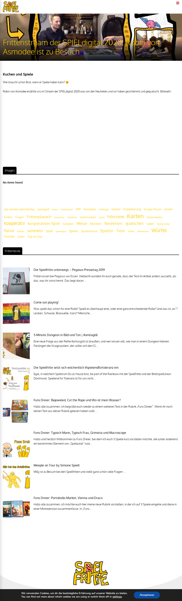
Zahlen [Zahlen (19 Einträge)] (21, 236)
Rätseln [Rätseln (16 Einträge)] (20, 231)
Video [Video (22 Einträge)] (131, 231)
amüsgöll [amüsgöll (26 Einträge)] (43, 209)
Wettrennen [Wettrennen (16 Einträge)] (143, 231)
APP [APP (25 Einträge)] (78, 209)
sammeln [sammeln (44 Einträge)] (35, 230)
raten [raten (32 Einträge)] (150, 224)
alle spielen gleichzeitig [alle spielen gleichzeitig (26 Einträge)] (19, 209)
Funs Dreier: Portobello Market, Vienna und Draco (68, 498)
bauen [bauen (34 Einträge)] (116, 209)
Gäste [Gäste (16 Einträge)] (101, 217)
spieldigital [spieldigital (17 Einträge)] (61, 231)
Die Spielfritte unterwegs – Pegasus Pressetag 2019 (69, 270)
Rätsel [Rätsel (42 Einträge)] (9, 230)
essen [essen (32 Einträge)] (168, 209)
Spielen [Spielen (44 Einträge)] (106, 230)
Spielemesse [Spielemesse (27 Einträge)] (89, 231)
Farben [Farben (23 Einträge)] (8, 217)
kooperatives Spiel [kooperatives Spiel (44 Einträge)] (44, 223)
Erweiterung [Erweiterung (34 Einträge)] (132, 209)
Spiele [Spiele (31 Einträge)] (73, 231)
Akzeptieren (147, 595)
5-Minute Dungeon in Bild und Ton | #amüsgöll (66, 335)
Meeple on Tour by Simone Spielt (57, 465)
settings (117, 597)
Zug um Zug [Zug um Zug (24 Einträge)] (34, 236)
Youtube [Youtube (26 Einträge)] (9, 236)
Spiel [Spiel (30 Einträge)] (49, 231)
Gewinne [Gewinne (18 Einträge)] (72, 217)
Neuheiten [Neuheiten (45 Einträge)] (113, 223)
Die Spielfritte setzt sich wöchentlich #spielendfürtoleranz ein (76, 367)
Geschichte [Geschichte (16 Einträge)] (59, 217)
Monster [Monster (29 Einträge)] (96, 224)
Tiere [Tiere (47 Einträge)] (120, 230)
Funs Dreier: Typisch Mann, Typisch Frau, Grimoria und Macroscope (80, 433)
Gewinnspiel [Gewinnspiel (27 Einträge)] (88, 217)
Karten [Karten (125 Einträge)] (135, 216)
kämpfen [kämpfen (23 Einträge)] (68, 223)
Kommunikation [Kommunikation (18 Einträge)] (155, 217)
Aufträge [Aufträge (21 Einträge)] (104, 209)
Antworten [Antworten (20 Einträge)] (67, 209)
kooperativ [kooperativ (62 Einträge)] (14, 223)
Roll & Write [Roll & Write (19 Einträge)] (163, 224)
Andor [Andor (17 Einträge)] (55, 209)
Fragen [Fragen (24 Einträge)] (19, 217)
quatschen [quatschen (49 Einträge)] (134, 223)
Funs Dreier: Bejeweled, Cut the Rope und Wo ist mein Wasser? (77, 400)
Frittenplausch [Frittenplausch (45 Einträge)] (39, 216)
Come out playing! (46, 302)
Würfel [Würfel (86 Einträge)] (159, 230)
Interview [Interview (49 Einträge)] (115, 216)
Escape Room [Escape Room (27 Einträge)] (152, 209)
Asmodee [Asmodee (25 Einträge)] (90, 209)
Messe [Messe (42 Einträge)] (82, 223)
